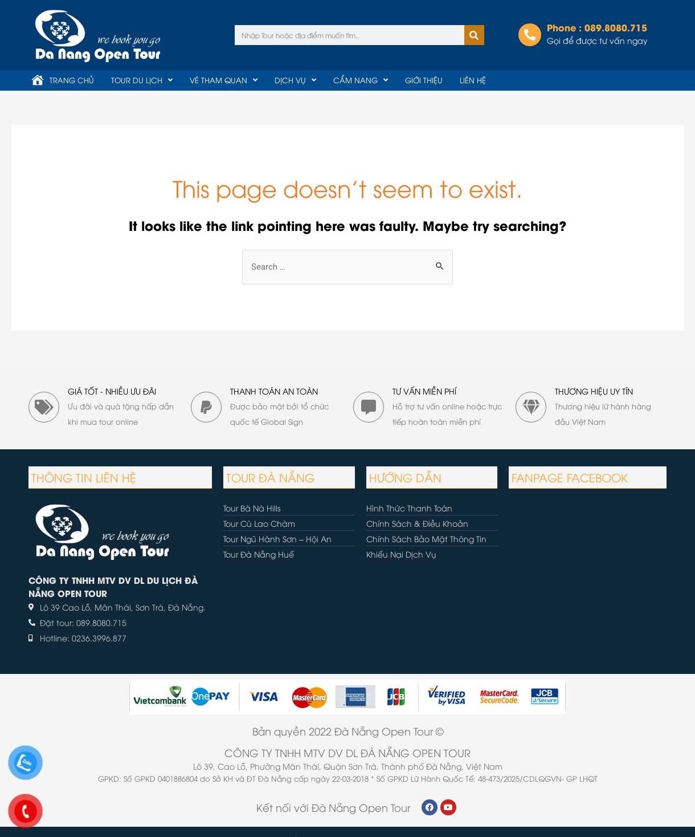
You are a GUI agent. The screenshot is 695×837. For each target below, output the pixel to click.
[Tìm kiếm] (474, 35)
